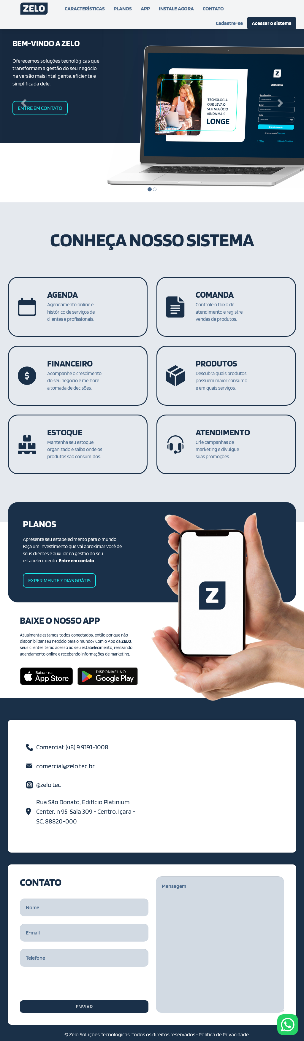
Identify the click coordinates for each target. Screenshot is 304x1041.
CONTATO (213, 8)
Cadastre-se (229, 23)
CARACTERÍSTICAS (85, 8)
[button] (23, 101)
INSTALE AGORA (176, 8)
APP (145, 8)
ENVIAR (84, 1006)
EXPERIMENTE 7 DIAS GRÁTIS (59, 580)
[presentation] (65, 985)
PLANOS (123, 8)
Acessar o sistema (272, 23)
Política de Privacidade (224, 1034)
